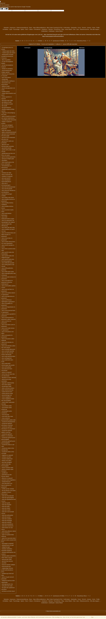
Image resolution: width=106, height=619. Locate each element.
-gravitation (4, 160)
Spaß (10, 29)
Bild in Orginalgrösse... (61, 76)
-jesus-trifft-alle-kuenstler (70, 44)
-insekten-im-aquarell (6, 176)
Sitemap (50, 29)
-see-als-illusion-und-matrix (8, 490)
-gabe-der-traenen (6, 130)
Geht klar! (88, 617)
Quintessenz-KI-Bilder (58, 40)
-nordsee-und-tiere (6, 457)
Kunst (79, 27)
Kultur (93, 27)
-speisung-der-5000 (6, 559)
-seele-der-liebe (5, 506)
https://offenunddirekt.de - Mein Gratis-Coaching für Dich (47, 27)
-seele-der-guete (5, 503)
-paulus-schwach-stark (7, 467)
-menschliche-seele (6, 405)
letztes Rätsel (59, 31)
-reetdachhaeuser (6, 481)
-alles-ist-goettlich (6, 59)
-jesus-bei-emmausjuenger (8, 187)
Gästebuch (44, 29)
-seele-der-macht (5, 510)
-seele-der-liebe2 (5, 508)
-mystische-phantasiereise (8, 421)
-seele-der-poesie (6, 517)
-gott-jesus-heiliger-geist (7, 158)
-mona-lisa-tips (5, 414)
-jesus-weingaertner (6, 358)
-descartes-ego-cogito (7, 100)
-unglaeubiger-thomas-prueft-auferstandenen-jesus (7, 570)
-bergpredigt (4, 79)
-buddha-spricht (5, 91)
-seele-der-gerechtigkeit (7, 497)
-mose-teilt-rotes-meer (7, 416)
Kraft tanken (67, 27)
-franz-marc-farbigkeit (7, 125)
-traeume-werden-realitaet (8, 564)
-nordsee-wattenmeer (7, 458)
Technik (84, 27)
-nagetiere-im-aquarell (7, 455)
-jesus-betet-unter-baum (7, 197)
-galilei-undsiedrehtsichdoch (8, 132)
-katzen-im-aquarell (6, 372)
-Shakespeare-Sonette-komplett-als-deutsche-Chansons (7, 56)
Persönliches (57, 29)
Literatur (89, 27)
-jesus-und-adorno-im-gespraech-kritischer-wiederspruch (7, 282)
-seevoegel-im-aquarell (7, 543)
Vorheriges (27, 47)
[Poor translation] (6, 9)
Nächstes (81, 47)
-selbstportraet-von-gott (7, 545)
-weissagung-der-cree (7, 584)
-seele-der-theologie (6, 520)
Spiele (22, 29)
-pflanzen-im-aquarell (6, 478)
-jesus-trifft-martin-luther (7, 271)
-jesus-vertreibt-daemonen (8, 349)
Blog (63, 29)
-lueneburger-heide (6, 386)
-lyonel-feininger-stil (6, 395)
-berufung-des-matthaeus (8, 81)
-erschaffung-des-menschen (8, 119)
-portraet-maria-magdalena (8, 480)
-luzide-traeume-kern (6, 391)
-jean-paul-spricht (6, 178)
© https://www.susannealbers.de (53, 611)
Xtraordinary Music (81, 40)
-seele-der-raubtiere (6, 518)
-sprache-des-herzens (7, 561)
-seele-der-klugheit (6, 504)
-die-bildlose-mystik (6, 102)
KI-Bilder (40, 40)
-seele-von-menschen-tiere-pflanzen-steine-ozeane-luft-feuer (8, 540)
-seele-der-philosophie (7, 515)
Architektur (5, 29)
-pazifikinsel (4, 473)
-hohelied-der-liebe (6, 172)
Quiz (77, 29)
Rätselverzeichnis (84, 29)
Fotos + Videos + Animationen (33, 29)
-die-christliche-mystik (7, 104)
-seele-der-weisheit (6, 522)
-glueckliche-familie (6, 148)
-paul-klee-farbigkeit (6, 462)
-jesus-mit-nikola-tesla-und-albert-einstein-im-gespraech (8, 234)
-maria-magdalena (6, 397)
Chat (74, 29)
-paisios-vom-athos (6, 460)
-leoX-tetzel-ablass (6, 384)
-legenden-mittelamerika (7, 382)
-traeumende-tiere (6, 566)
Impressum (13, 27)
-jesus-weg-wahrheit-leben (8, 356)
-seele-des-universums (7, 525)
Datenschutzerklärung (22, 27)
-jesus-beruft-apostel (6, 188)
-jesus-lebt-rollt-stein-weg (8, 227)
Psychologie (16, 29)
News (30, 27)
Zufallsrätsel (44, 31)
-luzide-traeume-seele (7, 393)
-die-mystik (4, 105)
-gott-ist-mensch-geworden (8, 157)
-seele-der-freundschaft (7, 495)
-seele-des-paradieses (7, 524)
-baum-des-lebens (6, 77)
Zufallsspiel (52, 31)
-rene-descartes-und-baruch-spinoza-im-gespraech (6, 485)
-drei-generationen (6, 107)
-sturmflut (3, 563)
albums (58, 44)
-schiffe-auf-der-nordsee (7, 488)
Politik (98, 27)
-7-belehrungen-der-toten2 (8, 52)
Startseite (6, 27)
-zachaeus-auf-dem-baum (8, 591)
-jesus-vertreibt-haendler (7, 351)
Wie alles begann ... (95, 29)
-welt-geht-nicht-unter (7, 585)
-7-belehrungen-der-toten (8, 51)
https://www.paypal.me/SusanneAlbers (53, 36)
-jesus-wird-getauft (6, 367)
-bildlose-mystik (5, 86)
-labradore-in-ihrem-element (8, 377)
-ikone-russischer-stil (6, 174)
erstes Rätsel (68, 29)
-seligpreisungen (5, 547)
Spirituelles (74, 27)
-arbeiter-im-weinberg (7, 68)
